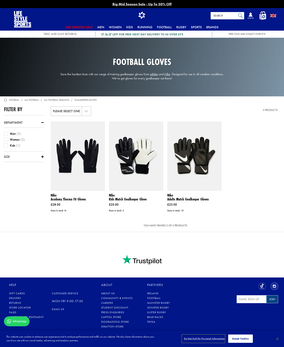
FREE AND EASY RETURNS (60, 34)
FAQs (12, 312)
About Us (108, 293)
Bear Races (155, 317)
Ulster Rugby (156, 312)
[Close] (277, 339)
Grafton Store (112, 326)
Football (164, 27)
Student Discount (114, 307)
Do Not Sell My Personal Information (204, 338)
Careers (107, 303)
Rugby (181, 27)
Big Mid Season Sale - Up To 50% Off (142, 4)
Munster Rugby (158, 303)
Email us (58, 309)
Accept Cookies (240, 338)
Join (272, 299)
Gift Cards (17, 293)
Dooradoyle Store (115, 321)
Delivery (15, 298)
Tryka (151, 321)
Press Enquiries (112, 312)
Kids (129, 27)
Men (100, 27)
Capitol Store (111, 317)
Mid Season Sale (79, 27)
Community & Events (117, 298)
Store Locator (20, 307)
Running (144, 27)
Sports (196, 27)
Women (115, 27)
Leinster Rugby (158, 307)
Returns (15, 303)
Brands (212, 27)
